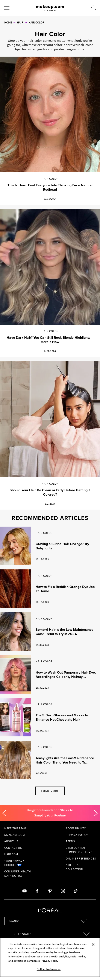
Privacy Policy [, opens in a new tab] (49, 961)
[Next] (96, 813)
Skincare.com (14, 835)
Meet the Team (15, 828)
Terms (70, 841)
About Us (11, 841)
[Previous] (4, 813)
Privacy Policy (77, 835)
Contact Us (13, 848)
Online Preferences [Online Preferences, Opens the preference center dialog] (49, 969)
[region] (50, 957)
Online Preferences (81, 858)
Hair (20, 22)
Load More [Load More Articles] (50, 791)
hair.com (11, 854)
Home (8, 22)
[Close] (93, 944)
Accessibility (76, 828)
